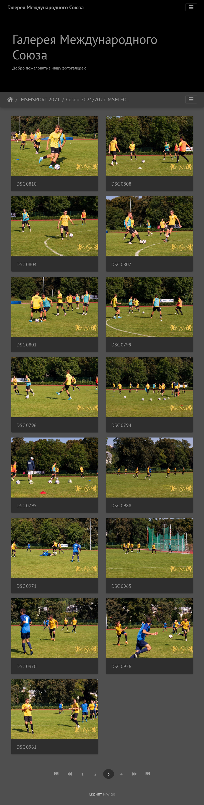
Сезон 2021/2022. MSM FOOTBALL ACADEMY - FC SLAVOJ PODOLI (98, 99)
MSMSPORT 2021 (39, 99)
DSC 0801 (27, 344)
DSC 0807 (121, 264)
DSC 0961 (27, 747)
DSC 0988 (121, 505)
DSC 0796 (27, 425)
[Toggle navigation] (191, 7)
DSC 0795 (27, 505)
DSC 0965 (121, 586)
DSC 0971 (27, 586)
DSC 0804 (27, 264)
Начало (10, 99)
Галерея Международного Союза (45, 7)
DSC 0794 (121, 425)
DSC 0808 (121, 184)
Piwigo (109, 794)
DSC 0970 (27, 666)
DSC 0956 (121, 666)
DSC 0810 (27, 184)
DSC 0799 (121, 344)
